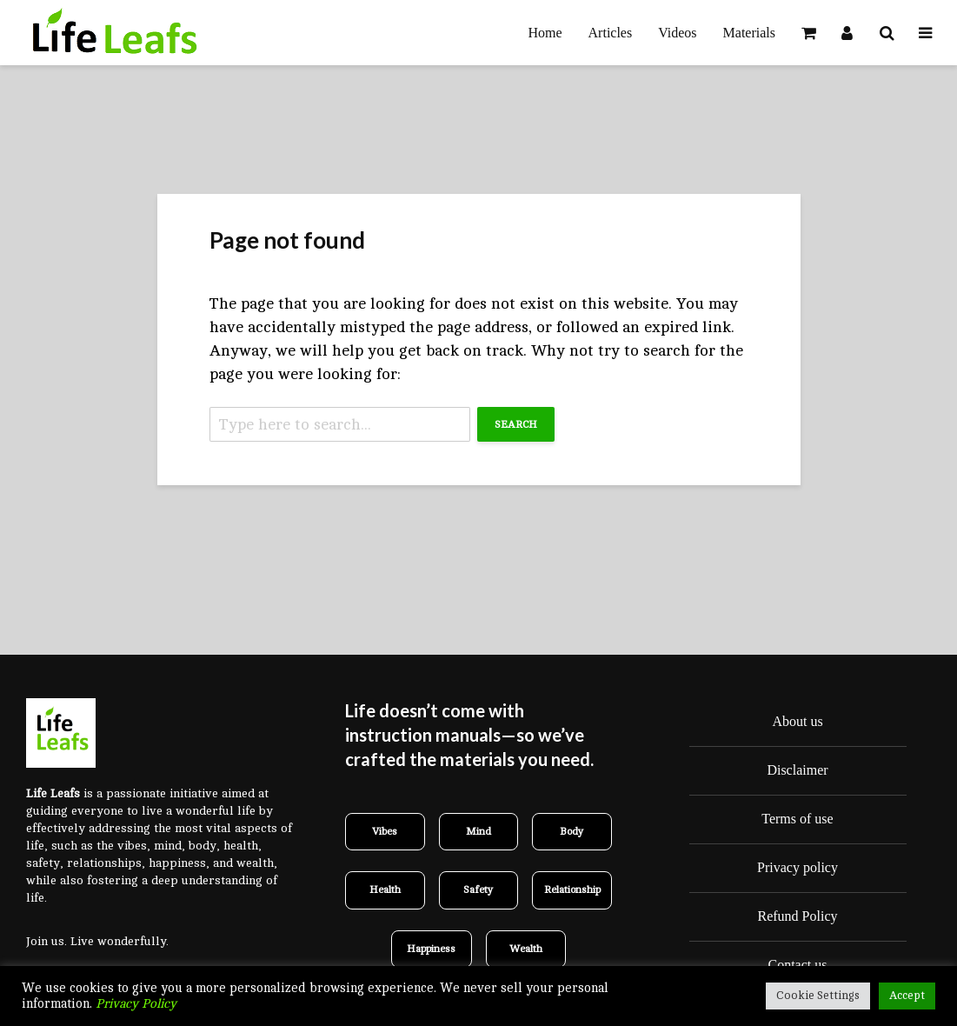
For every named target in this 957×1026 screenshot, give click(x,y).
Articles (610, 32)
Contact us (797, 964)
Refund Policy (798, 916)
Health (385, 889)
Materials (749, 32)
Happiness (431, 949)
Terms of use (797, 818)
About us (797, 721)
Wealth (525, 949)
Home (545, 32)
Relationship (572, 889)
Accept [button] (907, 995)
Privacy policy (797, 867)
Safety (478, 889)
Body (572, 831)
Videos (677, 32)
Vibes (384, 831)
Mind (478, 831)
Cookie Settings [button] (818, 995)
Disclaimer (797, 770)
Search (516, 424)
